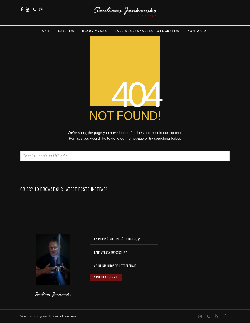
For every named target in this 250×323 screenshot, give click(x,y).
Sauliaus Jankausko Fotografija (147, 30)
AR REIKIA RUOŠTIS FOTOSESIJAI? (115, 265)
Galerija (66, 30)
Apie (46, 30)
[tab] (124, 239)
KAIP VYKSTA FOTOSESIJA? (110, 252)
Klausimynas (94, 30)
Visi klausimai (105, 277)
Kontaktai (198, 30)
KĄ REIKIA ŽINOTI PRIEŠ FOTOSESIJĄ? (117, 239)
